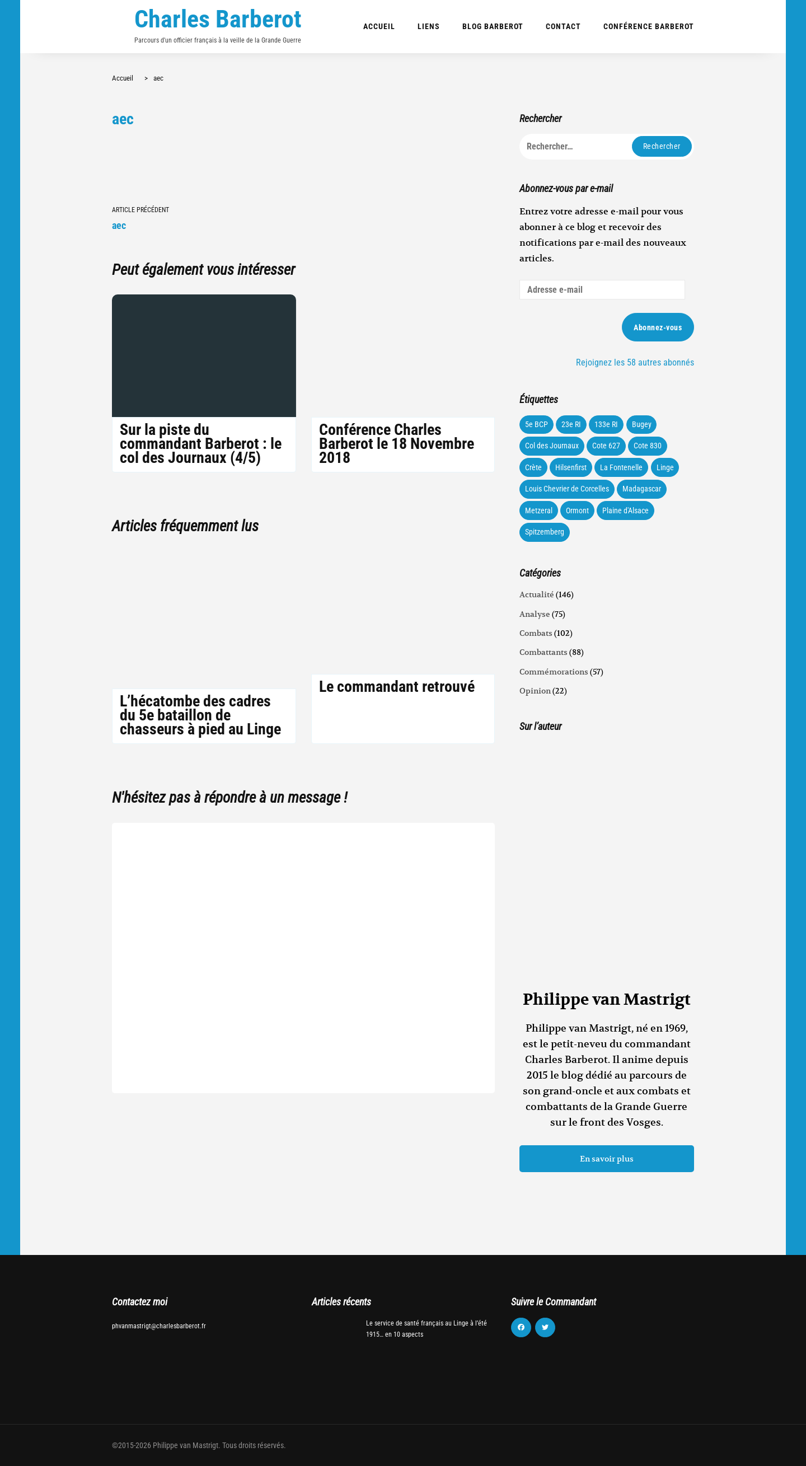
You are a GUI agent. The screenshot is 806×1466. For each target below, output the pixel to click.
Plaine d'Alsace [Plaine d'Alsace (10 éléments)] (625, 510)
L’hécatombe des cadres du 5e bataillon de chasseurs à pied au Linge (200, 715)
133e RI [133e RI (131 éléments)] (606, 424)
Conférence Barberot (648, 26)
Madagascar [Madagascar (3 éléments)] (641, 488)
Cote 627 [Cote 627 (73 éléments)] (606, 445)
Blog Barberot (492, 26)
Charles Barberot (218, 19)
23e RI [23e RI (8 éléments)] (571, 424)
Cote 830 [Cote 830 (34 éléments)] (648, 445)
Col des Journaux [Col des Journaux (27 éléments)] (552, 445)
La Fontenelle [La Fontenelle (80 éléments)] (621, 467)
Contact (563, 26)
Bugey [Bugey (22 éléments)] (642, 424)
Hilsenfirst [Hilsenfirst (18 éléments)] (571, 467)
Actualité (536, 594)
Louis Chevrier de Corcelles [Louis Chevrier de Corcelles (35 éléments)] (567, 488)
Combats (535, 633)
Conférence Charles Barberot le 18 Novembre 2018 (396, 443)
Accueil (379, 26)
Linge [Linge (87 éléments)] (665, 467)
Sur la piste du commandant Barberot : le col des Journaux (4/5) (201, 443)
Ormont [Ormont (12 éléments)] (577, 510)
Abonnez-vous (658, 327)
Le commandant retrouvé (397, 686)
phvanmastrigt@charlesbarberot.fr (159, 1326)
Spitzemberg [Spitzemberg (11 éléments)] (544, 531)
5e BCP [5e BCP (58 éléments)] (536, 424)
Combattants (543, 652)
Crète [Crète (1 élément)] (533, 467)
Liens (429, 26)
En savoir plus (607, 1159)
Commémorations (553, 672)
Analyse (534, 614)
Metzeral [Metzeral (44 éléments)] (538, 510)
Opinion (535, 691)
